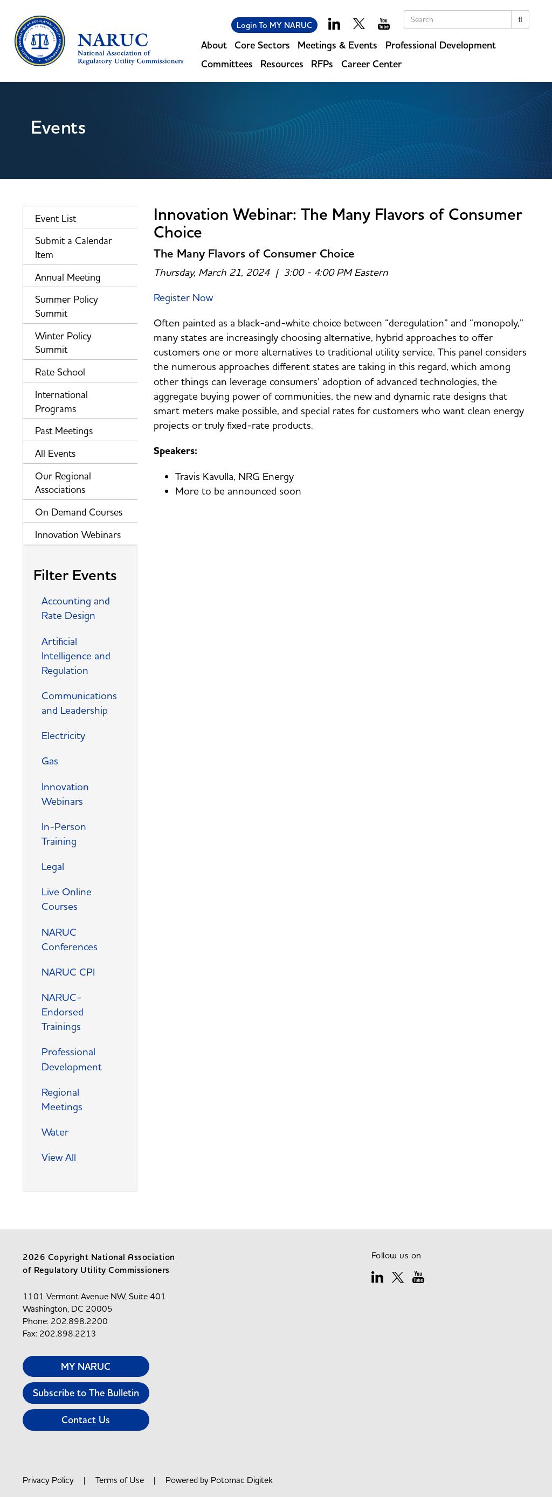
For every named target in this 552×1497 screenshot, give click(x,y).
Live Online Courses (67, 899)
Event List (55, 218)
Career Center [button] (371, 64)
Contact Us (85, 1420)
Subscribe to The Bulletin (86, 1393)
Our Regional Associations (63, 483)
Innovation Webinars (78, 534)
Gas (50, 760)
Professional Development (72, 1059)
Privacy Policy (48, 1479)
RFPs (322, 64)
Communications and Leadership (79, 702)
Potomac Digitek (242, 1479)
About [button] (214, 45)
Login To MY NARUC (274, 25)
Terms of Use (119, 1479)
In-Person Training (64, 833)
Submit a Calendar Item (73, 247)
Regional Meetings (62, 1099)
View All (59, 1157)
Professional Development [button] (440, 45)
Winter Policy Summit (63, 343)
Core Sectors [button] (262, 45)
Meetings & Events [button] (337, 45)
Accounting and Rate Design (76, 608)
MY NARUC (86, 1366)
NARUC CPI (68, 971)
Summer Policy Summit (66, 306)
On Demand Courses (78, 512)
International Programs (61, 401)
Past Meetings (64, 430)
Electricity (63, 735)
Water (55, 1131)
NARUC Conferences (70, 939)
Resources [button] (281, 64)
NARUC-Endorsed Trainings (63, 1012)
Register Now (183, 297)
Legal (53, 866)
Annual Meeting (68, 277)
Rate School (60, 372)
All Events (55, 453)
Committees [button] (227, 64)
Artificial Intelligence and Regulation (76, 656)
